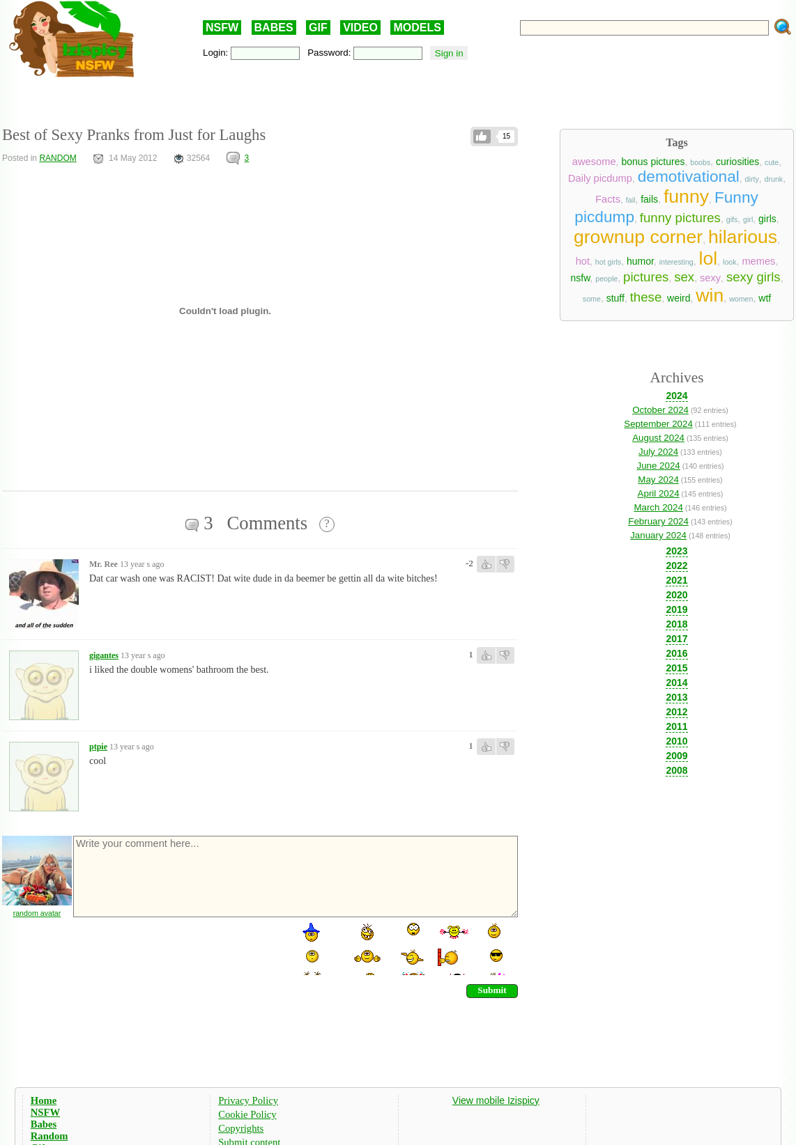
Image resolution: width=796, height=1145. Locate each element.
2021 (676, 580)
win (710, 295)
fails (649, 199)
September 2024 (658, 424)
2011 (676, 726)
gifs (732, 219)
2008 (676, 770)
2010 (676, 741)
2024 (676, 395)
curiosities (737, 161)
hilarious (742, 236)
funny (686, 196)
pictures (645, 277)
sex (684, 277)
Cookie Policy (247, 1114)
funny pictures (680, 217)
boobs (700, 162)
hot (583, 261)
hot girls (608, 262)
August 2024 (658, 438)
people (606, 278)
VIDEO (360, 27)
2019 (676, 609)
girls (767, 218)
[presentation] (178, 948)
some (592, 299)
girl (748, 219)
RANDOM (57, 158)
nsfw (580, 277)
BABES (273, 27)
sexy (710, 277)
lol (708, 258)
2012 (676, 711)
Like (482, 136)
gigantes (103, 655)
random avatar (37, 913)
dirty (752, 179)
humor (640, 261)
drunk (774, 179)
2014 (676, 682)
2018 (676, 624)
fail (631, 200)
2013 (676, 697)
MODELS (417, 27)
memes (758, 261)
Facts (607, 199)
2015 (676, 667)
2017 (676, 638)
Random (49, 1136)
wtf (764, 298)
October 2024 (660, 410)
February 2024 (658, 521)
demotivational (689, 176)
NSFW (222, 27)
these (646, 297)
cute (772, 162)
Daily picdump (600, 178)
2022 (676, 565)
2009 (676, 755)
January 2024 (658, 535)
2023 (676, 550)
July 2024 (658, 451)
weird (678, 298)
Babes (43, 1124)
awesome (594, 161)
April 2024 (659, 493)
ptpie (98, 746)
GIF (318, 27)
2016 (676, 653)
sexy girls (753, 277)
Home (43, 1100)
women (741, 299)
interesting (676, 262)
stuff (615, 298)
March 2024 (658, 507)
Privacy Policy (248, 1100)
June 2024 (658, 465)
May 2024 (658, 479)
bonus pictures (652, 161)
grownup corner (638, 236)
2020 (676, 594)
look (730, 262)
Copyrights (240, 1128)
